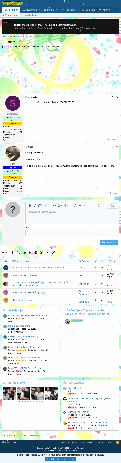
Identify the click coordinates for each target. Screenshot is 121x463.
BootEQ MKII (75, 387)
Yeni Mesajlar (16, 310)
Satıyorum (83, 283)
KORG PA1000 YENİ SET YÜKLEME (27, 315)
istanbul (19, 191)
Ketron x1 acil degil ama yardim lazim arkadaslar (38, 267)
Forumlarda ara (30, 15)
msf (17, 329)
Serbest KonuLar (15, 331)
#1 (117, 97)
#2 (117, 147)
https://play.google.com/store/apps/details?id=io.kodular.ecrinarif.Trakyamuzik (54, 28)
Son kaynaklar (76, 382)
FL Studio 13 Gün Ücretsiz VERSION (87, 422)
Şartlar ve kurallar (69, 442)
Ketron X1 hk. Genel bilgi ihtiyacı (30, 292)
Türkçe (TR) (9, 442)
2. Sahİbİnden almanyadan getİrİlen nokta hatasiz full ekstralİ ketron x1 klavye (41, 284)
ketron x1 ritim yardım (24, 300)
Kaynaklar (70, 9)
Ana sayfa (109, 442)
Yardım (99, 442)
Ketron (81, 267)
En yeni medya (16, 382)
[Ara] (116, 10)
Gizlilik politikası (87, 442)
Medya (50, 9)
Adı (27, 227)
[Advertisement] (60, 72)
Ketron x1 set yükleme (25, 275)
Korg (10, 321)
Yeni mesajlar (11, 15)
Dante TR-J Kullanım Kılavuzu (24, 357)
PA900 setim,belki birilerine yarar (25, 336)
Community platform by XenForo (60, 448)
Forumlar (13, 9)
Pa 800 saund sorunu (19, 325)
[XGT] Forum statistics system (60, 450)
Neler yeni (31, 9)
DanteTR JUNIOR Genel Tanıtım (25, 368)
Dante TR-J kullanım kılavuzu (23, 347)
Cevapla (114, 139)
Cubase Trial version (78, 411)
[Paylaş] (113, 97)
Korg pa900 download (18, 342)
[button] (39, 10)
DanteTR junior (15, 353)
